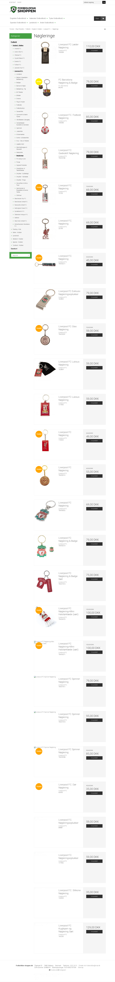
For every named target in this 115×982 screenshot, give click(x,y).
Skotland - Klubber (18, 239)
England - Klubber (18, 45)
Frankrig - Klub (17, 229)
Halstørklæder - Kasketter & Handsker (22, 124)
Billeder (18, 95)
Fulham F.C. (18, 64)
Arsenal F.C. (18, 48)
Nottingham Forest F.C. (21, 208)
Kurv (101, 18)
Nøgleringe (19, 155)
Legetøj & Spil (20, 144)
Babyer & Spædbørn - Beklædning (22, 78)
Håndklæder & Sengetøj (23, 119)
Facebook (53, 970)
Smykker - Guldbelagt (22, 173)
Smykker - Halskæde (22, 176)
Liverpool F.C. (19, 71)
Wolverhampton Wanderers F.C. (22, 225)
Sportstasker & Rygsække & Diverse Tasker (22, 190)
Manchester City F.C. (20, 198)
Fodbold (14, 42)
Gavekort (14, 249)
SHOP (19, 2)
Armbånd (19, 74)
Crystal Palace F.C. (20, 58)
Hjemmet (19, 128)
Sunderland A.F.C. (20, 211)
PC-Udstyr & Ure (21, 159)
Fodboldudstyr (20, 108)
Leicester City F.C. (20, 68)
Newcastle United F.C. (21, 205)
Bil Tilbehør (19, 92)
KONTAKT (12, 2)
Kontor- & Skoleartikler (22, 137)
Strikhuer (18, 195)
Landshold (16, 235)
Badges (18, 82)
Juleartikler (19, 131)
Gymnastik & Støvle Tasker (21, 115)
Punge (18, 162)
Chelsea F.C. (18, 55)
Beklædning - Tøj (21, 89)
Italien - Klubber (17, 232)
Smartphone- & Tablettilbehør (20, 169)
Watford (17, 217)
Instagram (62, 970)
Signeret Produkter (21, 165)
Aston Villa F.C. (19, 52)
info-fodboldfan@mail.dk (92, 965)
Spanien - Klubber (18, 242)
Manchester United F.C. (21, 201)
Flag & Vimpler (20, 102)
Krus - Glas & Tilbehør (22, 141)
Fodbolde (19, 105)
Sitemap (80, 967)
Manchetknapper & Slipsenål (21, 148)
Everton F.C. (18, 61)
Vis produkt (94, 50)
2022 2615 (73, 965)
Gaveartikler (19, 111)
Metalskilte (19, 152)
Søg (104, 2)
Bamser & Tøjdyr (21, 86)
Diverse (18, 98)
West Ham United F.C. (21, 221)
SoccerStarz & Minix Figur (22, 184)
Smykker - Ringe (21, 180)
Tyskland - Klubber (18, 245)
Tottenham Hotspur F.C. (21, 214)
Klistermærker (20, 134)
